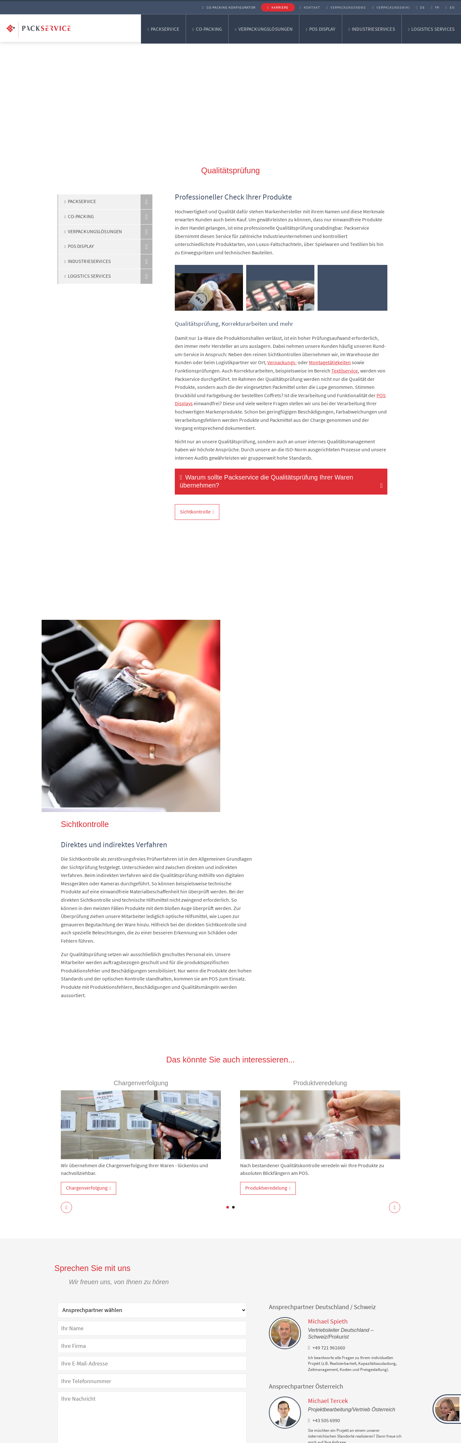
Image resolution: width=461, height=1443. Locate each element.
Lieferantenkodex (255, 1436)
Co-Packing (209, 29)
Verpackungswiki (385, 7)
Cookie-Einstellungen (303, 1436)
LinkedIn (258, 1374)
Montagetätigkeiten (330, 362)
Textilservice (344, 370)
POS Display (322, 29)
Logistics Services (433, 29)
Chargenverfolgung (87, 995)
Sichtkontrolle (195, 511)
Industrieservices (373, 29)
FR (432, 7)
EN (448, 7)
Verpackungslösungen (266, 29)
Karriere (270, 7)
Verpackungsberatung (183, 1409)
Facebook (259, 1397)
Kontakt (302, 7)
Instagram (259, 1386)
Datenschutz (157, 1436)
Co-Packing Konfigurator (220, 7)
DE (416, 7)
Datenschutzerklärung (212, 1312)
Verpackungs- (282, 362)
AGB (221, 1436)
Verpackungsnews (340, 7)
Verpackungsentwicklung (186, 1397)
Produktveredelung (266, 995)
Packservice (165, 29)
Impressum (193, 1436)
